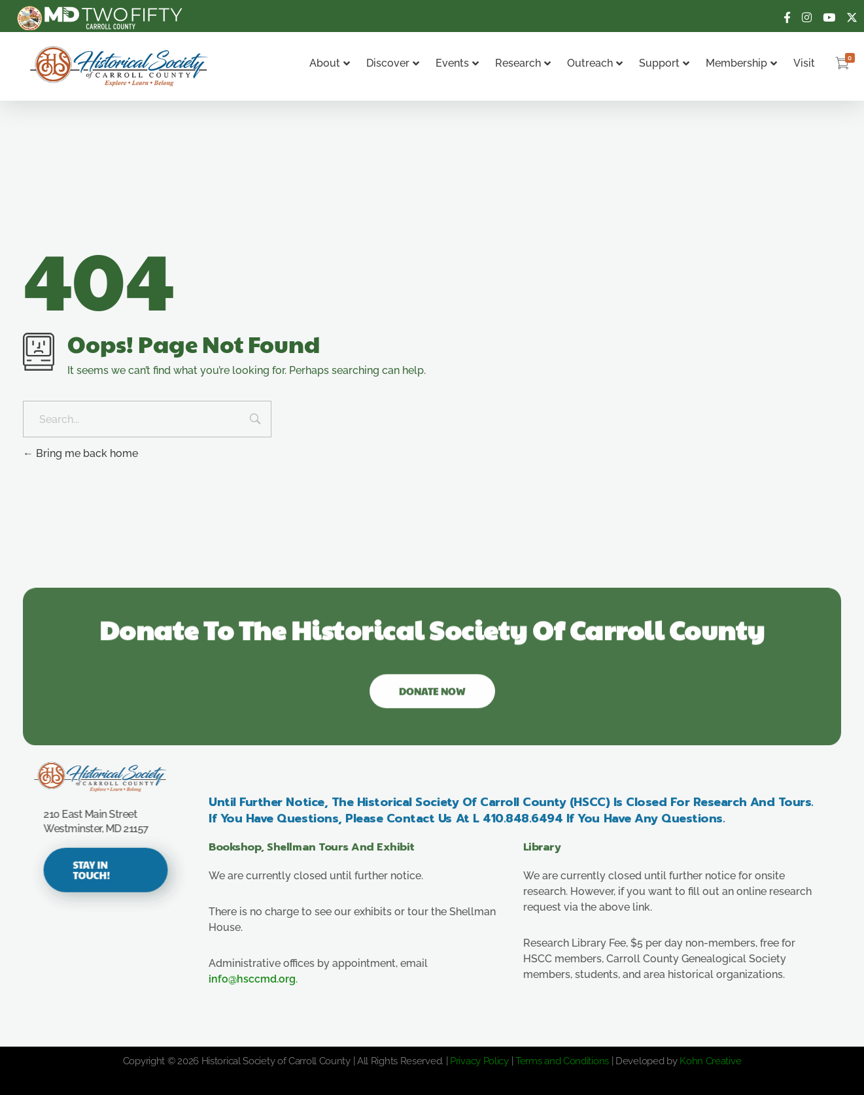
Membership (741, 63)
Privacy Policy (479, 1061)
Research (523, 63)
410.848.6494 (534, 818)
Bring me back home (80, 453)
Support (664, 63)
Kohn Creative (710, 1061)
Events (457, 63)
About (329, 63)
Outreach (595, 63)
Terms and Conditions (562, 1061)
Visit (804, 63)
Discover (392, 63)
